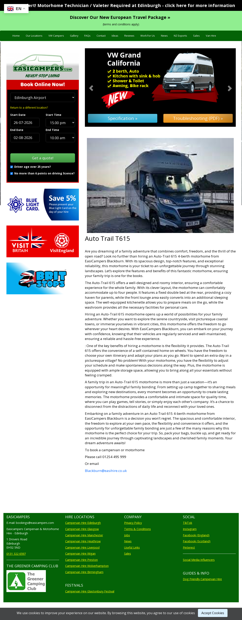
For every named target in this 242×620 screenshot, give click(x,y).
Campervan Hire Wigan (80, 553)
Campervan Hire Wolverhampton (87, 566)
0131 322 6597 (16, 554)
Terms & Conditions (137, 529)
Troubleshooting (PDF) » (198, 118)
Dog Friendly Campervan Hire (202, 579)
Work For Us (147, 35)
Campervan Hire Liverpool (82, 547)
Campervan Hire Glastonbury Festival (89, 591)
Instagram (190, 529)
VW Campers (56, 35)
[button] (96, 87)
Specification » (122, 118)
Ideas (115, 35)
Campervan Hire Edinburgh (83, 523)
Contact (101, 35)
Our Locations (34, 35)
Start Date (18, 115)
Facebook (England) (196, 535)
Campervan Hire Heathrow (83, 541)
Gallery (74, 35)
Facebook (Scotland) (196, 541)
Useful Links (132, 547)
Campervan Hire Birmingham (84, 572)
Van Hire (211, 35)
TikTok (187, 523)
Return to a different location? (29, 107)
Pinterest (189, 547)
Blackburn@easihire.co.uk (106, 470)
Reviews (129, 35)
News (164, 35)
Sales (196, 35)
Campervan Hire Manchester (84, 535)
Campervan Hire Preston (81, 560)
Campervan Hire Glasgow (82, 529)
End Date (16, 130)
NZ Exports (180, 35)
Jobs (127, 535)
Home (16, 35)
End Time (52, 130)
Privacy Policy (133, 523)
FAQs (87, 35)
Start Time (53, 115)
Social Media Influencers (199, 560)
